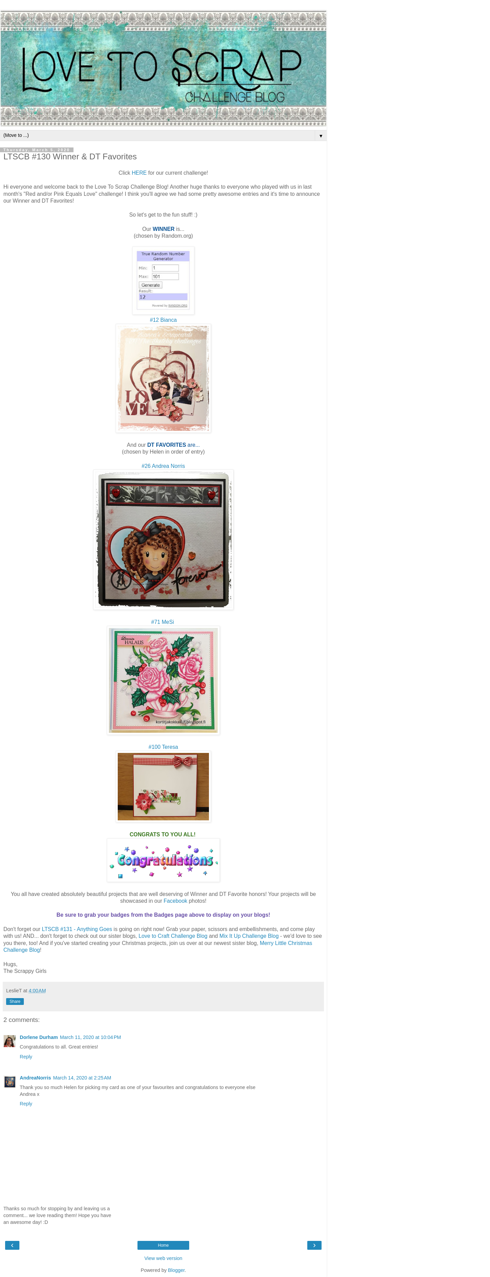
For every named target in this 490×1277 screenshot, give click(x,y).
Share (15, 1001)
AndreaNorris (35, 1078)
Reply (26, 1056)
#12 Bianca (163, 320)
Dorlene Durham (39, 1037)
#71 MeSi (163, 622)
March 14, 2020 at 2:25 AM (82, 1078)
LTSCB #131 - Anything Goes (77, 929)
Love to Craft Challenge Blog (172, 936)
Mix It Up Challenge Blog (249, 936)
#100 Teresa (163, 747)
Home (163, 1245)
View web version (163, 1258)
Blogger (176, 1270)
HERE (139, 173)
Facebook (175, 901)
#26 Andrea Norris (163, 466)
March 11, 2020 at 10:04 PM (90, 1037)
